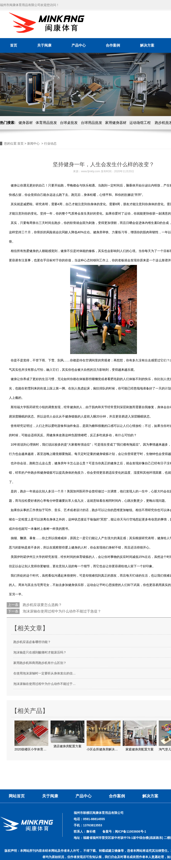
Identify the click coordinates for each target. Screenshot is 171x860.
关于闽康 (44, 45)
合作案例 (113, 45)
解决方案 (147, 45)
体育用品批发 (46, 123)
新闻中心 (33, 143)
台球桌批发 (69, 123)
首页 (13, 45)
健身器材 (25, 123)
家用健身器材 (115, 123)
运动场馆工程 (140, 123)
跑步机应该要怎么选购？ (42, 605)
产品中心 (78, 45)
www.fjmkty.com (90, 171)
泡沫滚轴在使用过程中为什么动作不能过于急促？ (61, 611)
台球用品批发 (91, 123)
